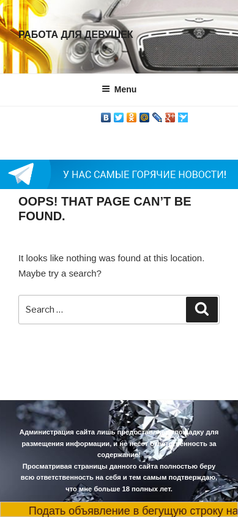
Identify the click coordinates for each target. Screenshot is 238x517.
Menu (119, 89)
